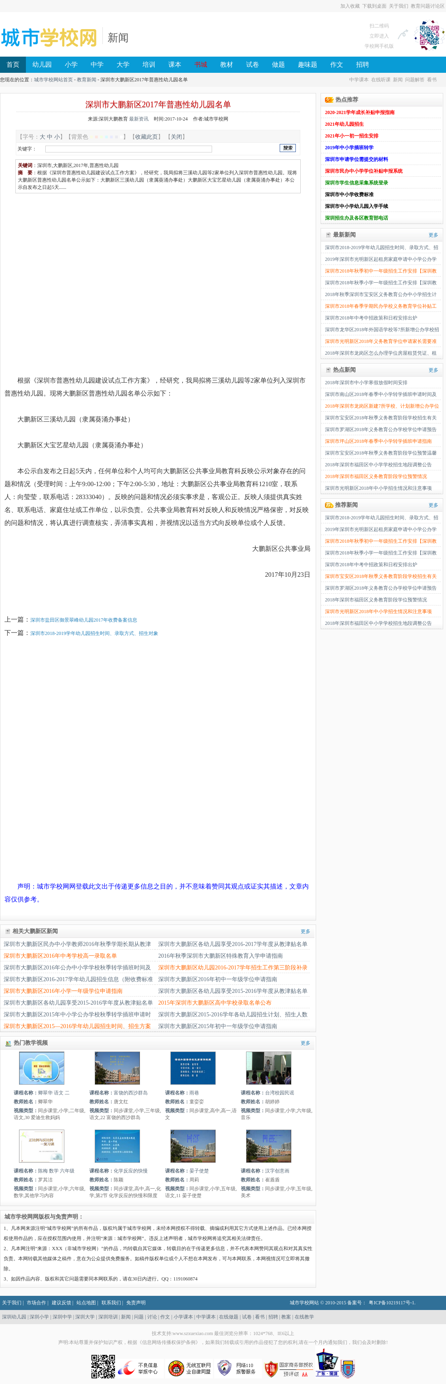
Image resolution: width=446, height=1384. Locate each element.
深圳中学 (62, 1317)
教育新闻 (86, 80)
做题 (278, 64)
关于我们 (398, 6)
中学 (97, 64)
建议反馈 (61, 1303)
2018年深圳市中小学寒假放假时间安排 (366, 382)
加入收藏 (350, 6)
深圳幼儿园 (14, 1317)
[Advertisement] (76, 276)
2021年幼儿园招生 (344, 124)
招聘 (362, 64)
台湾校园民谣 (279, 1093)
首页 (12, 64)
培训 (148, 64)
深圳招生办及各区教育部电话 (356, 218)
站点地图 (86, 1303)
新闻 (118, 38)
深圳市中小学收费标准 (349, 194)
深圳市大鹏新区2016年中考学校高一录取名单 (60, 956)
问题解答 (415, 80)
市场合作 (36, 1303)
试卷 (252, 64)
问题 (139, 1317)
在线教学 (304, 1317)
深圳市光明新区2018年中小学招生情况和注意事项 (378, 488)
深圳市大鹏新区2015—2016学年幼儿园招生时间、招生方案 (77, 1026)
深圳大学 (85, 1317)
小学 (71, 64)
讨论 (152, 1317)
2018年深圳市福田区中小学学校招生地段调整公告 (378, 465)
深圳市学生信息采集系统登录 (356, 183)
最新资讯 (139, 119)
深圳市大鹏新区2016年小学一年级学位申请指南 (63, 991)
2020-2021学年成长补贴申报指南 (360, 112)
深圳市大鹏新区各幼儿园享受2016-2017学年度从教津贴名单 (233, 944)
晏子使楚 (199, 1171)
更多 (305, 931)
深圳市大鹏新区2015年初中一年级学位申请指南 (217, 1026)
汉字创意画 (277, 1171)
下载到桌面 (374, 6)
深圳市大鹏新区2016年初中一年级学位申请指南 (217, 979)
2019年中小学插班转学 (349, 147)
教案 (286, 1317)
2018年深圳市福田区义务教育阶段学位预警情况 (376, 476)
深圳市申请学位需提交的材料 (356, 159)
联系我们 (111, 1303)
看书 (432, 80)
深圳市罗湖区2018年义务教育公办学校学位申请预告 (381, 429)
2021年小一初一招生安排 (351, 136)
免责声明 (136, 1303)
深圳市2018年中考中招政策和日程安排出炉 (371, 318)
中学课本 (359, 80)
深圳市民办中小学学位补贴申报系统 (364, 171)
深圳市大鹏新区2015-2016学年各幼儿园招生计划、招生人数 (233, 1015)
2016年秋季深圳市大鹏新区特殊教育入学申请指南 (220, 956)
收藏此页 (146, 136)
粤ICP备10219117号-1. (392, 1303)
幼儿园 (42, 64)
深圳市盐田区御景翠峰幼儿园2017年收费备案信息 (83, 620)
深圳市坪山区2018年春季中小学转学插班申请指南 (378, 441)
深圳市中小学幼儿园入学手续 (356, 206)
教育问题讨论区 (428, 6)
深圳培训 (108, 1317)
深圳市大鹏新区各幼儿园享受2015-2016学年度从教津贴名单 (233, 991)
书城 (200, 64)
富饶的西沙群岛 (131, 1093)
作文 (336, 64)
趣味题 (307, 64)
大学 (123, 64)
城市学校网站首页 (53, 80)
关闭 (176, 136)
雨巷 (194, 1093)
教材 (226, 64)
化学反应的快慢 (131, 1171)
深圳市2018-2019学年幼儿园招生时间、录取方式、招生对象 (94, 633)
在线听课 (381, 80)
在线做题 (228, 1317)
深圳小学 (39, 1317)
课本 (174, 64)
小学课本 (183, 1317)
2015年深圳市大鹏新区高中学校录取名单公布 (215, 1003)
